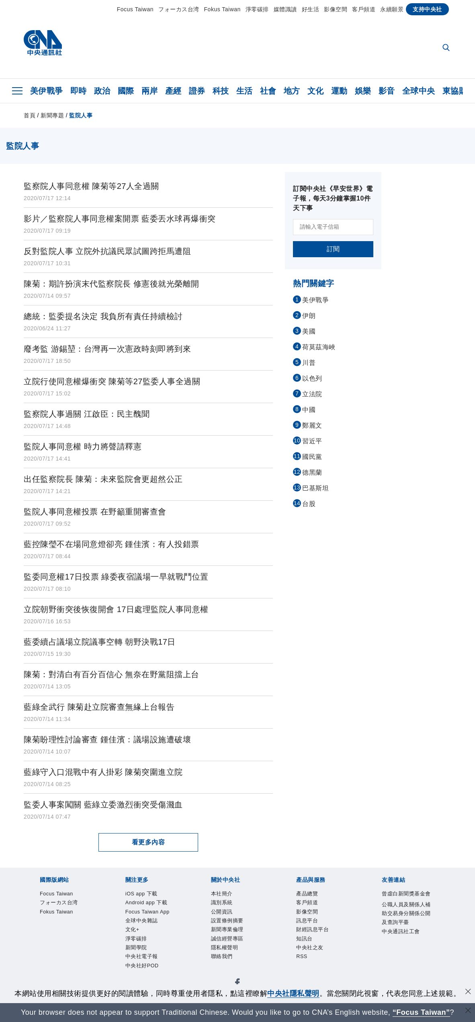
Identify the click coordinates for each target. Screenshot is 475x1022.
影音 (387, 90)
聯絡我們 (299, 939)
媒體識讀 (285, 9)
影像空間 (335, 9)
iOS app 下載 (46, 917)
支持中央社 (427, 9)
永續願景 (391, 9)
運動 (339, 90)
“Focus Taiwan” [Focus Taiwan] (421, 1012)
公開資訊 (98, 939)
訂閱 (333, 249)
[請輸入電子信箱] (333, 227)
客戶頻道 (363, 9)
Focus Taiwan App (157, 917)
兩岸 (149, 90)
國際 (126, 90)
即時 (78, 90)
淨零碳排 (257, 9)
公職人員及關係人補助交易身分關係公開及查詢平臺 (176, 983)
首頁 (29, 115)
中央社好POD (379, 917)
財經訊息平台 (165, 961)
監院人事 (80, 115)
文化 (315, 90)
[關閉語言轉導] (468, 1011)
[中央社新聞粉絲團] (26, 874)
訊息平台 (128, 961)
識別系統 (68, 939)
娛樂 (363, 90)
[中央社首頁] (43, 44)
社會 (268, 90)
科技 (221, 90)
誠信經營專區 (224, 939)
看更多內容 (148, 842)
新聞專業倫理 (180, 939)
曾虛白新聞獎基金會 (57, 983)
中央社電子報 (334, 917)
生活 (244, 90)
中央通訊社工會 (288, 983)
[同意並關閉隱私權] (468, 992)
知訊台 (198, 961)
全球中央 (418, 90)
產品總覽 (38, 961)
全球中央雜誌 (210, 917)
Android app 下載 (97, 917)
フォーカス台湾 (178, 9)
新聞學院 (297, 917)
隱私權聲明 (265, 939)
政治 (102, 90)
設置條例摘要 (135, 939)
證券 (197, 90)
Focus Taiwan (135, 9)
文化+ (242, 917)
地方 (292, 90)
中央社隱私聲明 (293, 993)
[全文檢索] (446, 48)
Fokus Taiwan (222, 9)
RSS (254, 961)
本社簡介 (38, 939)
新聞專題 (52, 115)
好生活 (310, 9)
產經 (173, 90)
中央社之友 (228, 961)
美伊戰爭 (46, 90)
